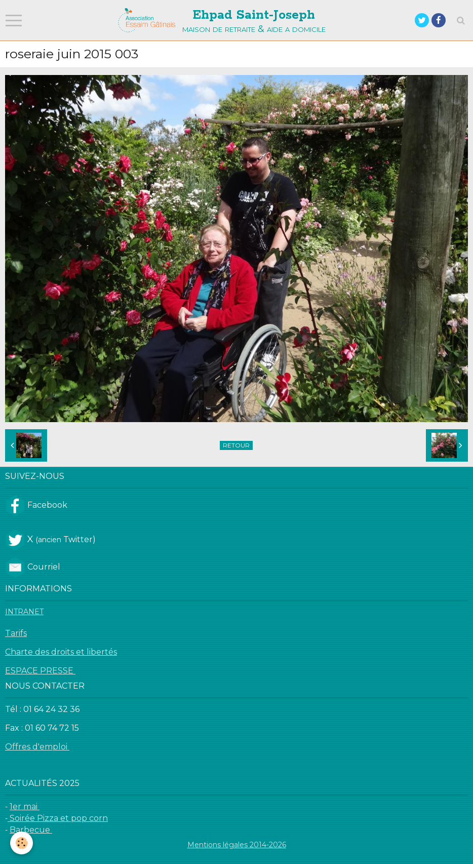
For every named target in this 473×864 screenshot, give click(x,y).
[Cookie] (21, 843)
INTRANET (24, 611)
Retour (236, 445)
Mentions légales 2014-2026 (236, 844)
